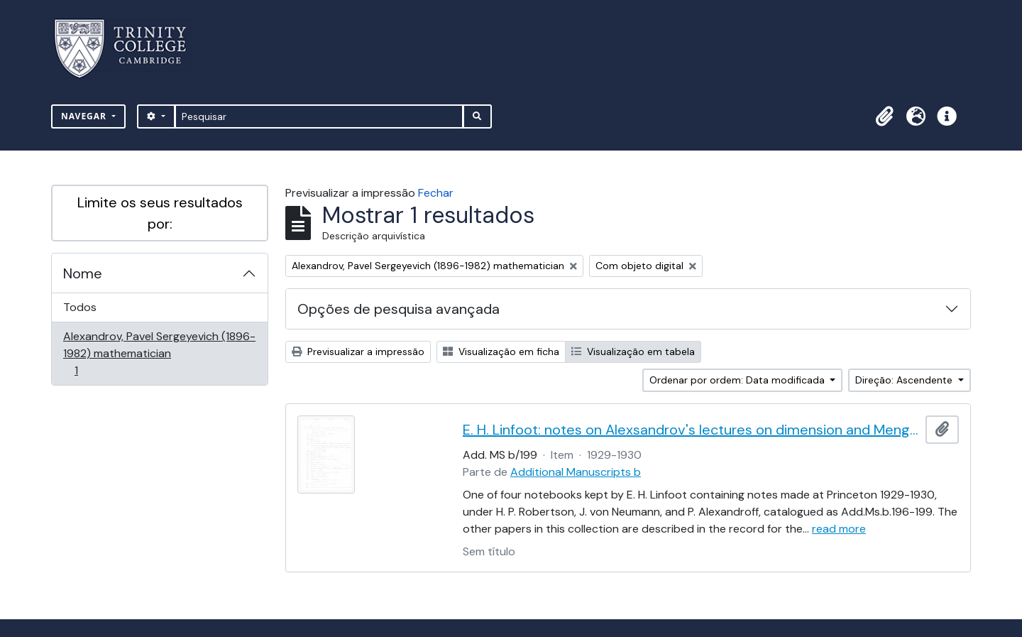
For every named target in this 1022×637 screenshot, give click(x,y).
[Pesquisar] (319, 116)
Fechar (436, 192)
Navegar (85, 116)
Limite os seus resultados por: (160, 213)
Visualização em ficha (501, 351)
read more (839, 528)
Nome (82, 273)
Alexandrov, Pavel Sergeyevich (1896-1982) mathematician (159, 353)
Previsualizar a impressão (358, 351)
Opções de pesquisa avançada (398, 309)
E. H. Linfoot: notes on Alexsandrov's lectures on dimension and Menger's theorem (691, 429)
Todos (80, 307)
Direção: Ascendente (905, 380)
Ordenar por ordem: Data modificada (738, 380)
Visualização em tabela (633, 351)
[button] (884, 116)
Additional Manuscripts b (575, 471)
